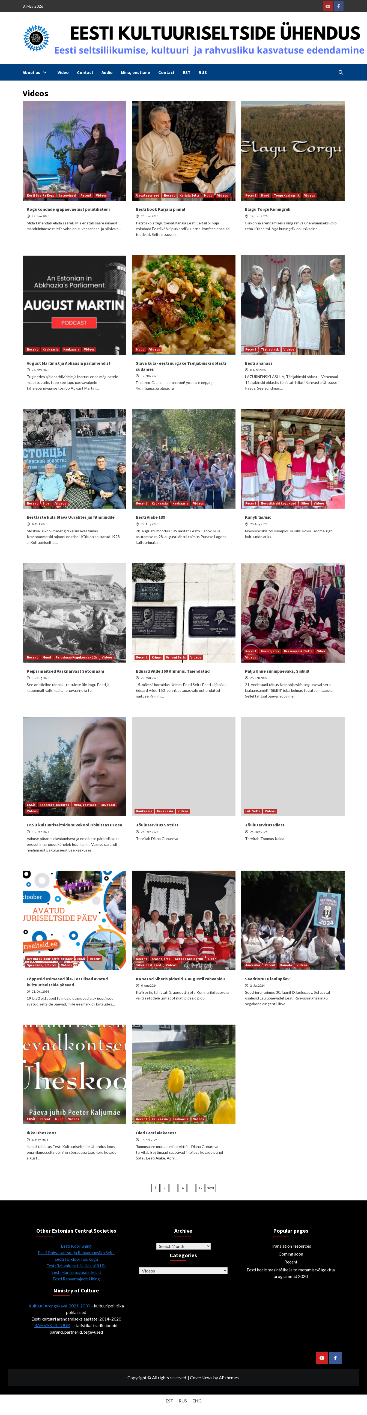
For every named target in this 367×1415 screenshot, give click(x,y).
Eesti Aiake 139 (150, 517)
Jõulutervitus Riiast (265, 824)
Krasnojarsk (270, 651)
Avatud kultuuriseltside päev (50, 959)
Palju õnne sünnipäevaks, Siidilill (277, 671)
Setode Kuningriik (189, 959)
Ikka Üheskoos (41, 1132)
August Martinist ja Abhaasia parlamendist (69, 363)
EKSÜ (31, 805)
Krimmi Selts (176, 657)
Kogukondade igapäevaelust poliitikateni (68, 209)
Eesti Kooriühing (76, 1245)
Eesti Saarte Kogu (41, 195)
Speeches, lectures (54, 805)
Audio (107, 72)
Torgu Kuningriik (287, 195)
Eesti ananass (259, 363)
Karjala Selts (189, 195)
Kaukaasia (51, 349)
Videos (101, 195)
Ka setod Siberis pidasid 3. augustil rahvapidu (180, 978)
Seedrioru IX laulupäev (267, 978)
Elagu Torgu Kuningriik (267, 209)
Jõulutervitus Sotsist (157, 824)
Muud (208, 195)
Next (210, 1187)
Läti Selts (252, 811)
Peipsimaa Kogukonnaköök (76, 657)
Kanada (286, 965)
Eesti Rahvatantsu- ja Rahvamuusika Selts (76, 1252)
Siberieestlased (148, 965)
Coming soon (291, 1253)
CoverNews (201, 1377)
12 (200, 1187)
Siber (47, 503)
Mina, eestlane (135, 72)
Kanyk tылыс (258, 517)
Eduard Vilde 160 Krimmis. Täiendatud (173, 671)
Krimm (157, 657)
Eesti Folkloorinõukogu (76, 1259)
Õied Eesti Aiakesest (156, 1132)
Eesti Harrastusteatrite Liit (76, 1272)
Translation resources (291, 1245)
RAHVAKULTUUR (52, 1325)
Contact (85, 72)
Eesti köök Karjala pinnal (160, 209)
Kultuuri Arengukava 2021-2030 (59, 1305)
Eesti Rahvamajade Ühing (76, 1278)
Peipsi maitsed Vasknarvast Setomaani (65, 671)
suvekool (108, 805)
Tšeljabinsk (270, 349)
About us (36, 72)
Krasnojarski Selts (298, 651)
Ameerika (252, 965)
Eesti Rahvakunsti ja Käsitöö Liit (76, 1265)
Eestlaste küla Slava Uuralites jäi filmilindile (71, 517)
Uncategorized (147, 195)
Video (63, 72)
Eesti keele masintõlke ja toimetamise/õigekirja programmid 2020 (291, 1273)
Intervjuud (67, 195)
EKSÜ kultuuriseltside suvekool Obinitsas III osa (74, 824)
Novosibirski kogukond (278, 503)
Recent (85, 195)
